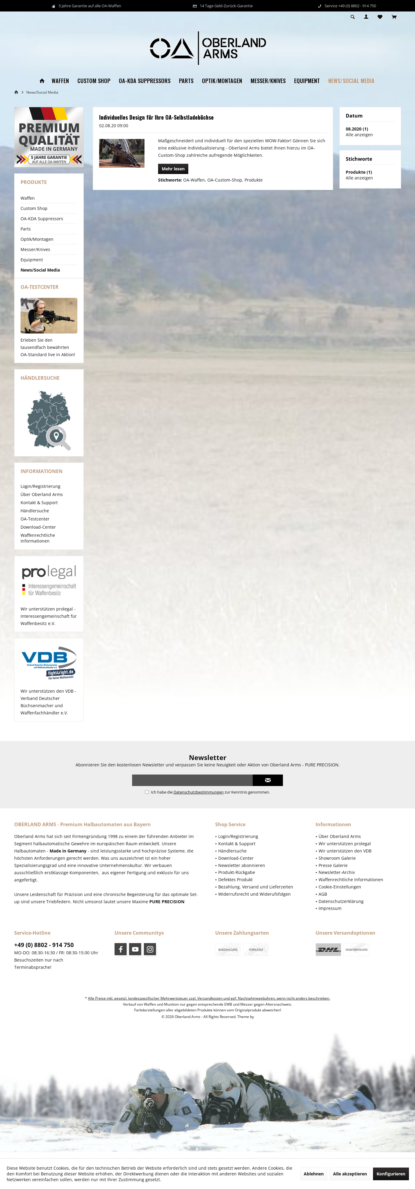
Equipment (32, 260)
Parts (26, 229)
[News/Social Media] (351, 81)
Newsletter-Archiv (337, 878)
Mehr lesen (173, 169)
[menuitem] (394, 17)
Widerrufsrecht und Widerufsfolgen (254, 900)
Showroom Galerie (337, 864)
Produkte (254, 180)
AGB (323, 900)
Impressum (330, 914)
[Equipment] (307, 81)
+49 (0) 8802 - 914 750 (44, 951)
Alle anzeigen (359, 134)
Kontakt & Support (39, 508)
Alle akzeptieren (350, 1174)
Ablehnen (314, 1174)
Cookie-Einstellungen (340, 893)
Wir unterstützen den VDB (345, 857)
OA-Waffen (194, 180)
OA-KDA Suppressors (42, 218)
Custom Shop (34, 208)
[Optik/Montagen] (222, 81)
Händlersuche (35, 517)
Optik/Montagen (37, 239)
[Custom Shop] (94, 81)
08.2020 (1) (357, 129)
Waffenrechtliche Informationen (38, 544)
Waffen (28, 198)
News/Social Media (40, 270)
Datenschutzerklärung (341, 907)
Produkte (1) (359, 172)
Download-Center (38, 533)
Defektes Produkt (235, 885)
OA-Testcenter (35, 525)
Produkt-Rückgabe (236, 878)
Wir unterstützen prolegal (345, 849)
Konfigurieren (391, 1174)
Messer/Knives (35, 249)
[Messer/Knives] (268, 81)
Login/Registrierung (40, 492)
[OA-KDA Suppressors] (145, 81)
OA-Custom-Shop (224, 180)
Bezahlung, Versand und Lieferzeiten (255, 893)
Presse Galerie (333, 871)
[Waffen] (60, 81)
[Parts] (186, 81)
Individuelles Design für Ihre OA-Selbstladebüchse (156, 117)
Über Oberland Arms (42, 500)
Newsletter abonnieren (241, 871)
